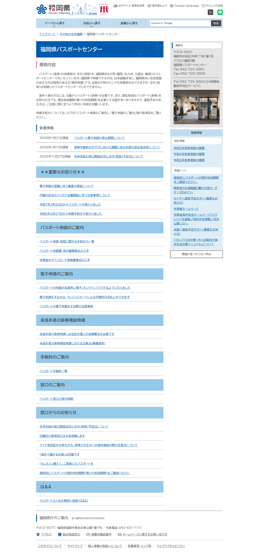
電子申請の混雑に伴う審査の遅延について (67, 186)
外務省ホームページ (186, 208)
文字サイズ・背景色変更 (131, 5)
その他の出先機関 (71, 34)
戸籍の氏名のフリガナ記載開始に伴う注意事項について (75, 195)
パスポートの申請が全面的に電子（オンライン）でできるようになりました (85, 287)
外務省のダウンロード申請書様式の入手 (65, 260)
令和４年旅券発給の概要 (189, 154)
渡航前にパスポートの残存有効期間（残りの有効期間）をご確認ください (85, 473)
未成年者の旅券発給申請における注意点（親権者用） (73, 343)
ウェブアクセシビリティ (170, 546)
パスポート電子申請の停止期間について (99, 137)
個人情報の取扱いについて (105, 546)
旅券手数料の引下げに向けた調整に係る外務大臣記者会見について (117, 147)
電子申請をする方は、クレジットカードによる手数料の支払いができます (85, 297)
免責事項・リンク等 (139, 546)
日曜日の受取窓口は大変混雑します (62, 435)
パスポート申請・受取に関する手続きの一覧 (67, 241)
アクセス (46, 534)
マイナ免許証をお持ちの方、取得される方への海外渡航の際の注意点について (89, 445)
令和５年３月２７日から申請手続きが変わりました (71, 213)
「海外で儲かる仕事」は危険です (59, 454)
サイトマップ (74, 546)
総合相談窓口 (71, 534)
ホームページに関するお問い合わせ (145, 534)
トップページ (47, 34)
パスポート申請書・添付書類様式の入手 (64, 250)
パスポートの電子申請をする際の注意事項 (66, 306)
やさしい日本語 (214, 5)
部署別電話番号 (101, 534)
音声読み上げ (159, 5)
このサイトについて (50, 546)
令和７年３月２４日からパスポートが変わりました (70, 204)
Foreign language (187, 5)
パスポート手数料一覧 (53, 371)
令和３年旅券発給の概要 (189, 160)
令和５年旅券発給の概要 (189, 148)
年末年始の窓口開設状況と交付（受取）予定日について (108, 156)
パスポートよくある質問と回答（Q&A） (64, 500)
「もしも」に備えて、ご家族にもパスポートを (67, 463)
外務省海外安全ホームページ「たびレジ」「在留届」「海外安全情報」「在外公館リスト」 (196, 219)
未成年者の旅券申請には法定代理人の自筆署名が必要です (77, 334)
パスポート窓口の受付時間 (56, 398)
